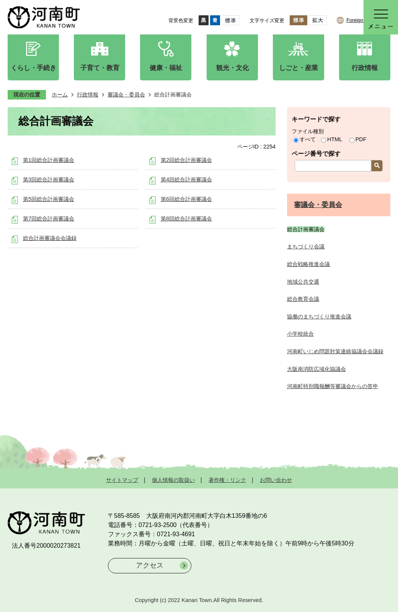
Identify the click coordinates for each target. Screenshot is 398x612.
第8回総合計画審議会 (186, 218)
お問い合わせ (276, 480)
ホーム (60, 94)
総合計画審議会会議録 (50, 238)
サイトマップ (122, 480)
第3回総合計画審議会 (48, 179)
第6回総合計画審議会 (186, 199)
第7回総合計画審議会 (48, 218)
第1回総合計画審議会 (48, 160)
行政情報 (87, 94)
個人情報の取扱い (173, 480)
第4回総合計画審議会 (186, 179)
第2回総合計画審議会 (186, 160)
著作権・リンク (227, 480)
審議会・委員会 (126, 94)
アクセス (149, 565)
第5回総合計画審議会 (48, 199)
